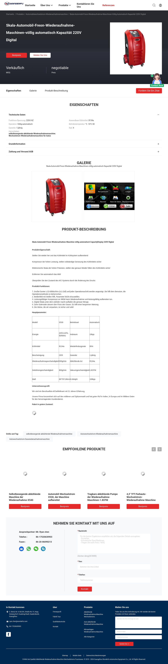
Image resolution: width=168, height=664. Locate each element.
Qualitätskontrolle (59, 622)
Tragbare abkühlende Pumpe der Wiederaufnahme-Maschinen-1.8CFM (102, 497)
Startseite (10, 14)
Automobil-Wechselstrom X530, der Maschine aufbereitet (61, 497)
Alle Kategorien (89, 637)
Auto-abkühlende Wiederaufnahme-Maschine (93, 623)
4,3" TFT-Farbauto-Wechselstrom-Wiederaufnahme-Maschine (141, 497)
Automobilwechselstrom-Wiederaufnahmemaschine (47, 14)
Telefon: (82, 575)
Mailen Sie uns (40, 55)
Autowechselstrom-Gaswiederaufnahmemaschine (29, 439)
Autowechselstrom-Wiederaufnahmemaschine (99, 434)
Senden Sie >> (124, 644)
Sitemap (65, 655)
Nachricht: (83, 531)
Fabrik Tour (57, 617)
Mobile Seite (77, 655)
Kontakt (84, 589)
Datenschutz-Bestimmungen (96, 655)
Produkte (20, 14)
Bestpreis (16, 55)
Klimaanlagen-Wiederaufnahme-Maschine (93, 631)
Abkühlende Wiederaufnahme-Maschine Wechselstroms (93, 614)
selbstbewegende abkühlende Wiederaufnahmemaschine (49, 434)
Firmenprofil (57, 612)
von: (80, 561)
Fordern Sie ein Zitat (149, 90)
